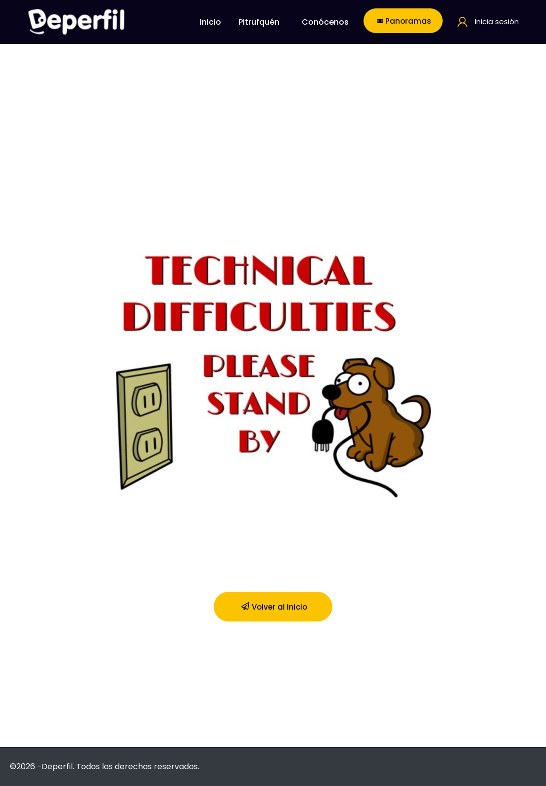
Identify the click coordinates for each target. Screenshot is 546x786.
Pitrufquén (258, 22)
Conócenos (325, 22)
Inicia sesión (497, 21)
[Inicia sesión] (462, 22)
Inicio (210, 22)
